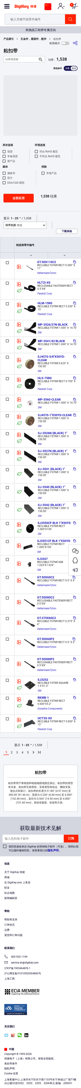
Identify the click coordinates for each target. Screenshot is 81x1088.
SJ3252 (43, 679)
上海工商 (9, 978)
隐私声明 (53, 850)
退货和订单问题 (13, 935)
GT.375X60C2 (46, 618)
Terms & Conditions (27, 1072)
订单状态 (9, 924)
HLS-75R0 (45, 378)
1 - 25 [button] (14, 218)
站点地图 (9, 892)
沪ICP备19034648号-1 (17, 968)
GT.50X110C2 (46, 262)
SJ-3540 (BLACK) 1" (51, 487)
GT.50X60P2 (45, 639)
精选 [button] (13, 225)
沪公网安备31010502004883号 (22, 973)
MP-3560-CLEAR (49, 399)
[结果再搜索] (21, 59)
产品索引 (8, 38)
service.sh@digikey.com (21, 963)
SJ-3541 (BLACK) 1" (51, 469)
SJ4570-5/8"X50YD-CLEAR (51, 358)
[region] (40, 1063)
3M (39, 332)
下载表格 (67, 231)
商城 (7, 877)
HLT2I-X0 (43, 282)
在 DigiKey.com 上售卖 (17, 882)
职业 (7, 887)
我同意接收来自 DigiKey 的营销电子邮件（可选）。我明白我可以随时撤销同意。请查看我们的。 (43, 848)
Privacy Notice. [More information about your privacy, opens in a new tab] (54, 1072)
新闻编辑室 (10, 898)
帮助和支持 (10, 919)
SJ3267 (42, 559)
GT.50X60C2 (45, 577)
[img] (25, 8)
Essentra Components (50, 708)
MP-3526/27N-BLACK (53, 324)
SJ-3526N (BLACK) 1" (52, 433)
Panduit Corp (44, 293)
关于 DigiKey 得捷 (14, 872)
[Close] (76, 1044)
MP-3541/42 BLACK (51, 341)
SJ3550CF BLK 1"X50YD (54, 523)
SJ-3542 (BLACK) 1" (51, 505)
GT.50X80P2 (45, 659)
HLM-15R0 (45, 303)
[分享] (75, 43)
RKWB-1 (43, 697)
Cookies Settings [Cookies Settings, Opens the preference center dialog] (39, 1080)
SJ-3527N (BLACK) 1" (52, 451)
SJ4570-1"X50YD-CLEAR (55, 415)
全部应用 (19, 198)
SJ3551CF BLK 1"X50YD (53, 541)
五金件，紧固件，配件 (33, 38)
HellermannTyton (46, 273)
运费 (7, 929)
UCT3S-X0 (45, 718)
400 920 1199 (15, 957)
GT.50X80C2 (45, 597)
